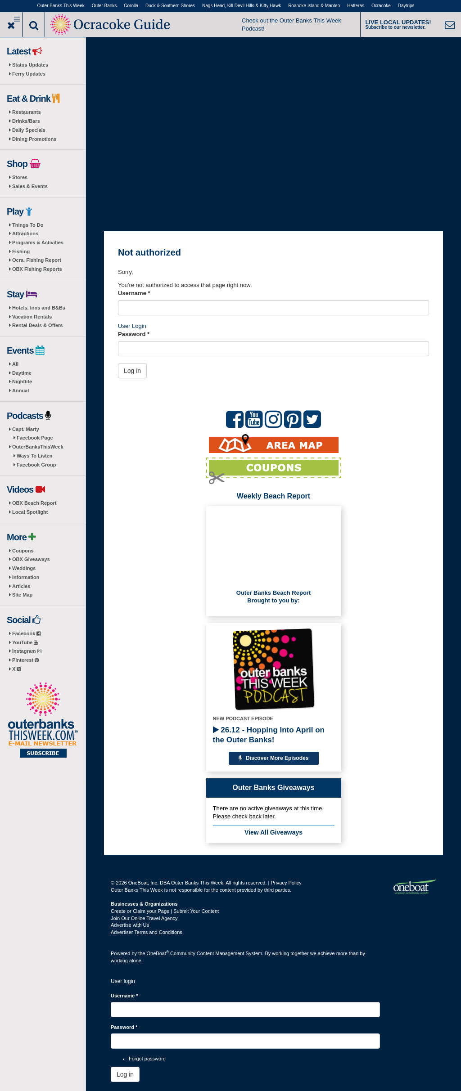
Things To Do (27, 225)
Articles (21, 586)
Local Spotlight (30, 512)
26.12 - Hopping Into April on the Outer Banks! (269, 735)
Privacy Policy (286, 882)
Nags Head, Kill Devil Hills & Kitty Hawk (241, 5)
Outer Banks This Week (61, 5)
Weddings (24, 568)
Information (26, 577)
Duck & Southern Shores (170, 5)
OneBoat (158, 953)
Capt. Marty (25, 429)
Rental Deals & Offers (37, 325)
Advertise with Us (130, 925)
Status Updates (30, 64)
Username (134, 293)
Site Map (22, 594)
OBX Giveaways (31, 559)
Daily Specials (28, 130)
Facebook (26, 633)
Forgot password (147, 1058)
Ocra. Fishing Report (36, 260)
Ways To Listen (34, 455)
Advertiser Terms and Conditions (146, 932)
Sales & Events (30, 186)
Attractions (25, 233)
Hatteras (355, 5)
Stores (19, 177)
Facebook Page (35, 437)
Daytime (22, 373)
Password (133, 334)
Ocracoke (381, 5)
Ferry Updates (28, 73)
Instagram (26, 651)
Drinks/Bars (26, 121)
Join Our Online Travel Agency (144, 918)
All (15, 364)
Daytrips (406, 5)
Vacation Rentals (32, 316)
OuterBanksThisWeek (37, 446)
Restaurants (26, 112)
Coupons (23, 550)
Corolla (131, 5)
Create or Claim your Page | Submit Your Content (165, 911)
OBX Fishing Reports (37, 269)
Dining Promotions (34, 139)
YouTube (25, 642)
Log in (132, 370)
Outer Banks (104, 5)
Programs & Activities (37, 242)
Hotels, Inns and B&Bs (38, 307)
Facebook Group (36, 464)
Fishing (21, 251)
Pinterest (25, 660)
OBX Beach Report (34, 503)
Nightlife (22, 381)
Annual (20, 390)
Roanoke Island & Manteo (314, 5)
